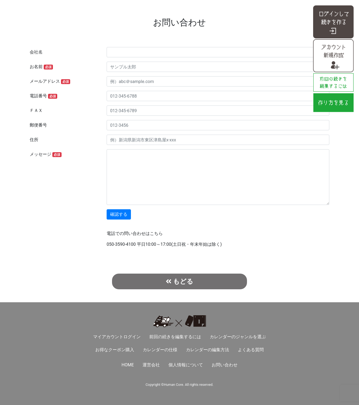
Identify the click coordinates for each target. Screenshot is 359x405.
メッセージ (46, 154)
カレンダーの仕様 (160, 349)
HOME (127, 364)
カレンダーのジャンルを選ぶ (238, 336)
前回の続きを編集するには (175, 336)
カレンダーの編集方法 (207, 349)
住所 (34, 139)
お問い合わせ (225, 364)
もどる (179, 281)
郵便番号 (38, 125)
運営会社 (151, 364)
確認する (118, 214)
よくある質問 (251, 349)
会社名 (36, 52)
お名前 (41, 66)
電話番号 (43, 96)
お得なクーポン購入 (114, 349)
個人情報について (185, 364)
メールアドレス (50, 81)
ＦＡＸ (36, 110)
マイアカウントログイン (117, 336)
